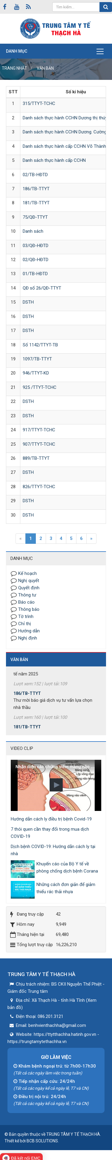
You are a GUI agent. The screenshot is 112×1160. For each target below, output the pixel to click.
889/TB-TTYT (36, 458)
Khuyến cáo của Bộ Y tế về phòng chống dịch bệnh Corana (67, 867)
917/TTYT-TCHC (39, 430)
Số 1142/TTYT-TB (40, 345)
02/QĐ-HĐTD (35, 259)
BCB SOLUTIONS (42, 1140)
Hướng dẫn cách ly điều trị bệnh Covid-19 (51, 819)
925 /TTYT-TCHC (39, 387)
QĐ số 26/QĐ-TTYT (42, 288)
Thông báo (28, 609)
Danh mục (16, 51)
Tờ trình (25, 616)
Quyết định (28, 587)
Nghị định (27, 638)
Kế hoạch (27, 573)
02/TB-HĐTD (35, 174)
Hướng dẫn (29, 631)
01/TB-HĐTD (35, 273)
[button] (56, 784)
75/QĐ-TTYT (35, 217)
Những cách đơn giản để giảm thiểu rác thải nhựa (65, 888)
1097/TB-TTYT (37, 359)
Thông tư (27, 595)
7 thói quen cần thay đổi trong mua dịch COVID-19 (50, 832)
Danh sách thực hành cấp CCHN (54, 160)
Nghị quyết (28, 580)
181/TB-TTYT (36, 202)
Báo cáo (26, 602)
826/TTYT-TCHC (39, 486)
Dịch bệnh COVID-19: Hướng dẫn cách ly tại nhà (53, 850)
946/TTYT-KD (36, 373)
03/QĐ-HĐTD (35, 245)
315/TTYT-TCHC (39, 103)
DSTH (28, 302)
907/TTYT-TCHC (39, 444)
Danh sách (33, 231)
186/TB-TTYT (36, 188)
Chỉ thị (24, 623)
